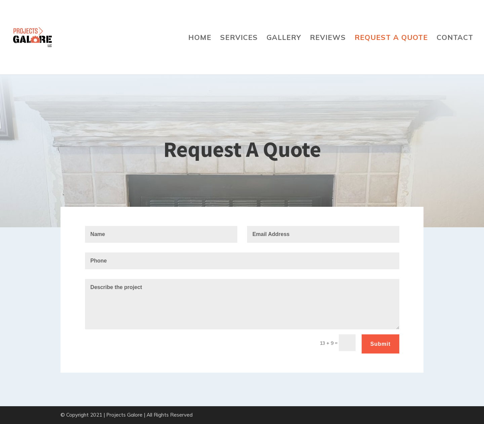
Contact (455, 38)
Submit (380, 344)
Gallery (284, 38)
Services (239, 38)
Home (199, 38)
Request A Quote (391, 38)
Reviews (328, 38)
